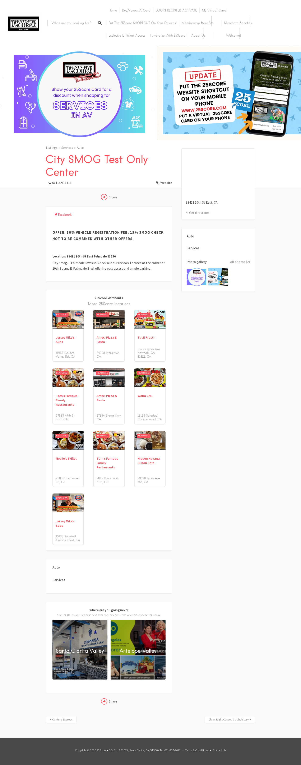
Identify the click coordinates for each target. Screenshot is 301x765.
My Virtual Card (214, 10)
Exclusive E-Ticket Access (126, 35)
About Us (198, 35)
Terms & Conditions (196, 750)
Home (112, 10)
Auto (80, 147)
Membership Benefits (197, 23)
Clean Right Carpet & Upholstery (229, 719)
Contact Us (219, 750)
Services (67, 147)
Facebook (64, 214)
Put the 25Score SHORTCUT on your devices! (142, 23)
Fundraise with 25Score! (168, 35)
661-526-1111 (61, 183)
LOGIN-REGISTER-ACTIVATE (176, 10)
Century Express (62, 719)
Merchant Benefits (238, 23)
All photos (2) (240, 262)
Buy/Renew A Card (136, 10)
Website (166, 183)
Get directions (199, 212)
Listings (51, 147)
